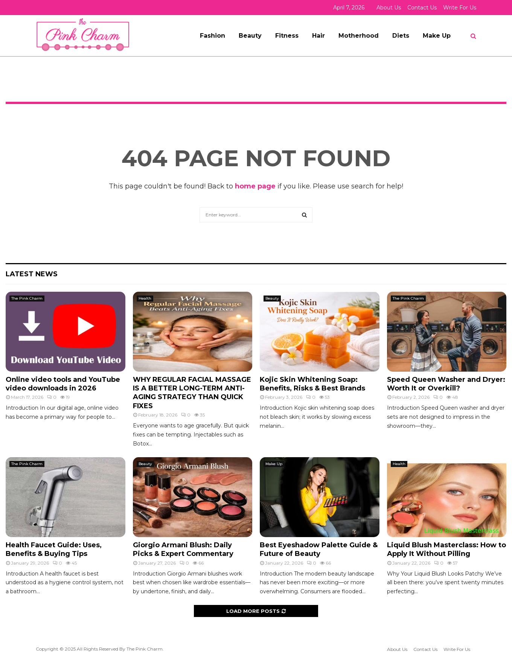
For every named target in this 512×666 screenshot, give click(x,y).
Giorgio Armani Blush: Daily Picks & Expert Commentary (183, 549)
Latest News (32, 274)
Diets (400, 35)
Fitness (287, 35)
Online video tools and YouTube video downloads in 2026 (63, 383)
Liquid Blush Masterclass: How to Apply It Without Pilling (446, 549)
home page (255, 186)
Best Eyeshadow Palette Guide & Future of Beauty (319, 549)
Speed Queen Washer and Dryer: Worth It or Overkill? (446, 383)
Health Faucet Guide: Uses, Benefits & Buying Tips (54, 549)
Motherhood (358, 35)
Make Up (437, 35)
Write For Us (459, 7)
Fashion (212, 35)
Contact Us (422, 7)
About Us (388, 7)
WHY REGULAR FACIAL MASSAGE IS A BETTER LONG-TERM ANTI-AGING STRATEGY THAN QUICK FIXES (192, 392)
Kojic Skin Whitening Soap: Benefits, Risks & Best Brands (312, 383)
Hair (318, 35)
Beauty (250, 35)
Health (145, 298)
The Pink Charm (27, 298)
